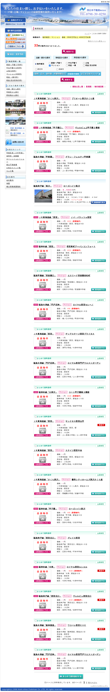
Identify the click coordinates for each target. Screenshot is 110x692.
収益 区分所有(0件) (14, 80)
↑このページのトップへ (99, 686)
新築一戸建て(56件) (14, 65)
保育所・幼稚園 (12, 156)
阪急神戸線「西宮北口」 (45, 538)
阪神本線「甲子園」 (48, 509)
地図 (8, 183)
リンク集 (10, 171)
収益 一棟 (71, 65)
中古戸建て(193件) (14, 68)
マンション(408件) (14, 74)
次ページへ (92, 682)
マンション (54, 65)
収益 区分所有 (90, 65)
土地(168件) (11, 71)
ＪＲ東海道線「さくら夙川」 (47, 98)
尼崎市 (60, 69)
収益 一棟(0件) (12, 77)
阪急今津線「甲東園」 (44, 157)
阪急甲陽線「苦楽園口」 (45, 275)
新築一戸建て (55, 63)
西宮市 (39, 69)
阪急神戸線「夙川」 (43, 186)
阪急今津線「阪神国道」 (45, 625)
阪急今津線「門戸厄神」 (50, 305)
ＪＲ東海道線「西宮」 (49, 217)
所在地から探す (80, 57)
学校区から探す (61, 57)
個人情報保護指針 (13, 186)
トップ (87, 33)
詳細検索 (67, 74)
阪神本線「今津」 (47, 567)
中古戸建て (71, 63)
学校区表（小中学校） (15, 153)
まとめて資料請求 (44, 94)
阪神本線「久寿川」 (48, 392)
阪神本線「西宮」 (47, 246)
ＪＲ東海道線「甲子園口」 (51, 128)
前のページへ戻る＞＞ (97, 41)
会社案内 (10, 180)
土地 (86, 63)
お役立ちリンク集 (13, 168)
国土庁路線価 (11, 165)
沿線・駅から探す (42, 57)
